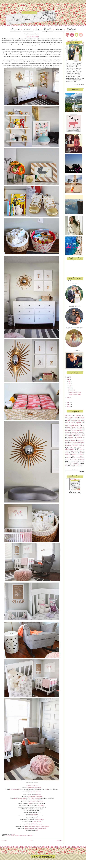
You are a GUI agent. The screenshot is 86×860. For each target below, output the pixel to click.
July (69, 381)
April (69, 385)
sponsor (68, 457)
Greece (72, 434)
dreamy (74, 427)
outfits (82, 445)
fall (74, 428)
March (70, 388)
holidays (77, 435)
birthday (74, 420)
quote (71, 452)
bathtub (78, 418)
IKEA (36, 830)
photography (69, 449)
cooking (72, 424)
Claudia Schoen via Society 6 (35, 801)
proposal (80, 451)
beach (83, 418)
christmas (78, 422)
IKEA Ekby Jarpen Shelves (20, 798)
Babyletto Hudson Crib (33, 785)
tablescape (67, 459)
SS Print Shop (41, 805)
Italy (76, 438)
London (81, 438)
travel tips (72, 461)
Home (32, 840)
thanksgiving (74, 459)
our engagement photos (73, 444)
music (70, 442)
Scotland (81, 454)
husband (70, 437)
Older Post (59, 840)
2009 (68, 406)
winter (71, 465)
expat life (68, 428)
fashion (67, 430)
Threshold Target (33, 823)
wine (66, 465)
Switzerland (80, 457)
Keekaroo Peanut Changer (35, 791)
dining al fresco (75, 425)
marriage (73, 440)
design (12, 835)
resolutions (67, 454)
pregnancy (30, 835)
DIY (16, 835)
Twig (29, 803)
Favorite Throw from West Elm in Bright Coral (35, 828)
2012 (68, 400)
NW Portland (81, 442)
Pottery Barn (38, 794)
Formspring (67, 432)
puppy (66, 452)
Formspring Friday (74, 432)
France (81, 432)
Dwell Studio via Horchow (37, 800)
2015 (68, 377)
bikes (69, 420)
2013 (68, 397)
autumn (71, 417)
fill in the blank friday (77, 430)
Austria (66, 417)
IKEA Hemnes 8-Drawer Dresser (33, 787)
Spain (83, 456)
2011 (68, 402)
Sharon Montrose (35, 792)
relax (81, 452)
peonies (79, 447)
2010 (68, 404)
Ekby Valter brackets (36, 798)
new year (75, 442)
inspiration (79, 437)
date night (79, 424)
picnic (81, 449)
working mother (78, 465)
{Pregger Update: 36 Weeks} (74, 394)
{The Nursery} (71, 390)
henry (70, 435)
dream (68, 427)
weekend (76, 464)
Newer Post (4, 840)
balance (73, 418)
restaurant (73, 454)
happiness (79, 434)
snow (71, 456)
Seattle (66, 456)
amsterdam (68, 415)
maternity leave (80, 440)
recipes (76, 452)
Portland (67, 451)
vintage (81, 461)
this (47, 789)
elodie (81, 427)
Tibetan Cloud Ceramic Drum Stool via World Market (36, 826)
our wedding (75, 445)
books (72, 422)
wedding (67, 464)
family (80, 428)
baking (68, 418)
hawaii (66, 435)
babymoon (82, 417)
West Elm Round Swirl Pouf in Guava (35, 824)
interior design (21, 835)
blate (79, 420)
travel (82, 459)
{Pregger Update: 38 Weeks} (74, 392)
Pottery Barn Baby (37, 821)
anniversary (78, 415)
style (74, 457)
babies (8, 835)
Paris (71, 447)
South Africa (77, 456)
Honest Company (34, 814)
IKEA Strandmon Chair (14, 789)
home (83, 435)
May (69, 383)
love (66, 440)
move (66, 442)
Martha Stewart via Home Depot (35, 796)
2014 (68, 379)
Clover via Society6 (39, 819)
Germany (67, 434)
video (77, 461)
